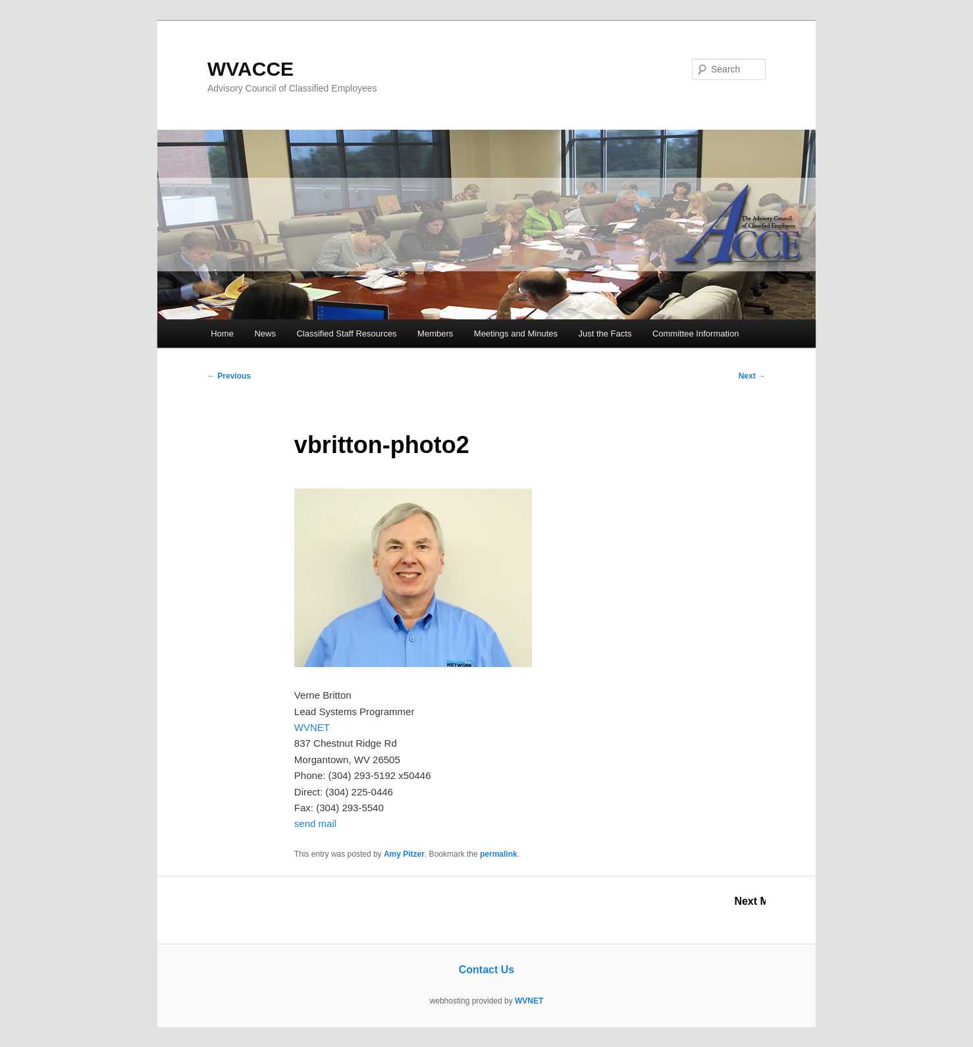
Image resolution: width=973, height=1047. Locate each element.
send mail (315, 823)
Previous (229, 376)
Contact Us (486, 969)
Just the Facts (604, 333)
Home (222, 333)
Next (752, 376)
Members (435, 333)
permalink (498, 854)
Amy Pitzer (404, 854)
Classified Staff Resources (346, 333)
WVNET (312, 727)
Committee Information (695, 333)
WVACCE (250, 69)
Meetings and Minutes (516, 333)
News (265, 333)
